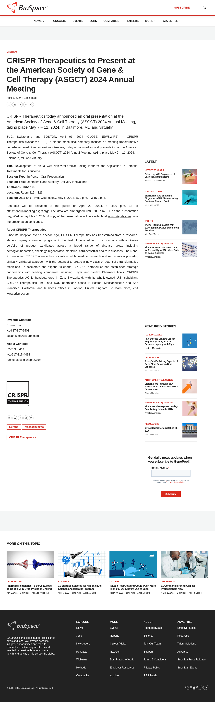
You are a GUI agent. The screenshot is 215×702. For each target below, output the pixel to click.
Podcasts (58, 21)
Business (63, 581)
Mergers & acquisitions (159, 243)
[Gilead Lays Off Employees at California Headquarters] (189, 176)
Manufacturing (154, 191)
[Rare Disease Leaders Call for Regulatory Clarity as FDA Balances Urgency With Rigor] (189, 341)
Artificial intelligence (159, 380)
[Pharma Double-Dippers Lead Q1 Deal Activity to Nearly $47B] (189, 408)
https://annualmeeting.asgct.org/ (28, 211)
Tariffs (149, 221)
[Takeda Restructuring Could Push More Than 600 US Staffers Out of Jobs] (133, 564)
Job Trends (168, 581)
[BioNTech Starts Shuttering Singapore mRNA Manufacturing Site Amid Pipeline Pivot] (189, 197)
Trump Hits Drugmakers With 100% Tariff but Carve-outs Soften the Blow (162, 228)
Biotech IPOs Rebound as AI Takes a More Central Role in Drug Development (162, 386)
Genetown (12, 52)
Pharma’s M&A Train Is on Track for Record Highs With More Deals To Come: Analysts (162, 250)
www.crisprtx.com (119, 216)
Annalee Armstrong (153, 257)
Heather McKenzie (153, 348)
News (38, 21)
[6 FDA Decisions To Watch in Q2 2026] (189, 430)
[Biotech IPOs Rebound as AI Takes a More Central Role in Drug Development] (189, 386)
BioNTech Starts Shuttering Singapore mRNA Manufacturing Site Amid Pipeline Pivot (161, 198)
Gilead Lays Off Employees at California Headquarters (160, 175)
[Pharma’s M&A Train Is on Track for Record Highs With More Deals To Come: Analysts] (189, 249)
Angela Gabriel (89, 593)
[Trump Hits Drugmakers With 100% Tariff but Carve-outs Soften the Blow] (189, 227)
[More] (43, 21)
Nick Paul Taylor (152, 205)
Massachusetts (34, 427)
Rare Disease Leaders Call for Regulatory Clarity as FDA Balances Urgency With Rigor (160, 341)
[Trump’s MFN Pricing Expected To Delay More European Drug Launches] (189, 363)
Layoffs (114, 581)
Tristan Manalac (152, 393)
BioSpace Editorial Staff (155, 181)
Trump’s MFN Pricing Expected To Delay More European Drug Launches (162, 364)
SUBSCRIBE (182, 7)
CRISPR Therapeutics (22, 437)
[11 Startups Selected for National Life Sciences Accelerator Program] (82, 564)
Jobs (93, 21)
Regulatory (152, 424)
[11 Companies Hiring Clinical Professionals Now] (184, 564)
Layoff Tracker (154, 170)
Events (78, 21)
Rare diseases (153, 335)
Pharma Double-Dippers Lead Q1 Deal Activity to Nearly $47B (161, 408)
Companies (111, 21)
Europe (13, 427)
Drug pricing (152, 357)
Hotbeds (132, 21)
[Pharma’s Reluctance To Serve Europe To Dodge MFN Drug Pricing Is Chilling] (30, 564)
